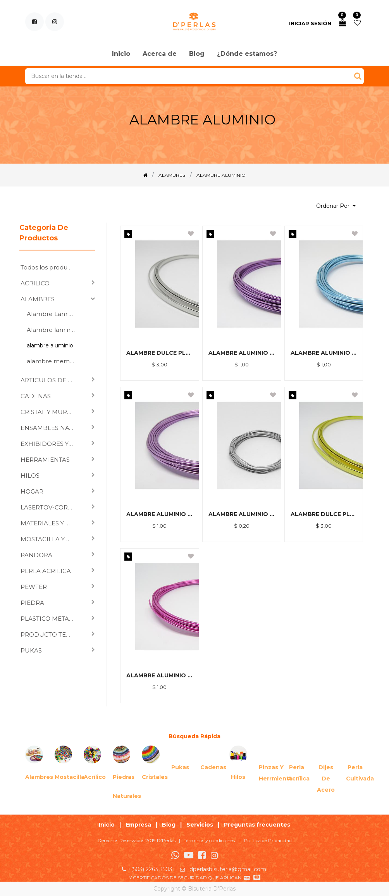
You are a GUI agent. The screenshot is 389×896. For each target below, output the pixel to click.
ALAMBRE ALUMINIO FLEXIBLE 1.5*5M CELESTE (324, 352)
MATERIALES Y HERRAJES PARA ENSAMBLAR (50, 523)
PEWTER (34, 586)
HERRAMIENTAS (45, 459)
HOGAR (32, 491)
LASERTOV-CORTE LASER (50, 507)
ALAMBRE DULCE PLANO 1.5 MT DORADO (324, 514)
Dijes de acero (326, 778)
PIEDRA (32, 602)
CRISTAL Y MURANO (50, 412)
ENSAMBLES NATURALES (50, 428)
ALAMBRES (38, 299)
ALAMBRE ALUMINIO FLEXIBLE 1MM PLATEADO (241, 514)
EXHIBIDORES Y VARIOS (50, 443)
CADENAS (36, 396)
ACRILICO (35, 283)
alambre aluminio (50, 345)
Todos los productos (50, 267)
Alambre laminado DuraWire (54, 329)
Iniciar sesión (310, 23)
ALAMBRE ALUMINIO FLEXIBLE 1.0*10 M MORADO (241, 352)
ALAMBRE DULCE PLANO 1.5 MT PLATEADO (159, 352)
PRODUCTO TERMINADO (50, 634)
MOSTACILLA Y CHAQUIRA (50, 539)
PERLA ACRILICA (46, 571)
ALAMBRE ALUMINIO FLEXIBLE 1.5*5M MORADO (159, 514)
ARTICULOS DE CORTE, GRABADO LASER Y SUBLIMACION (50, 380)
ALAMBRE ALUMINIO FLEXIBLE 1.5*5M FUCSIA (159, 675)
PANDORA (36, 555)
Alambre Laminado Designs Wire (54, 314)
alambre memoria (54, 361)
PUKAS (31, 650)
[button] (336, 206)
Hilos (238, 776)
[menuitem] (121, 54)
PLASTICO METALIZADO (50, 618)
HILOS (30, 475)
